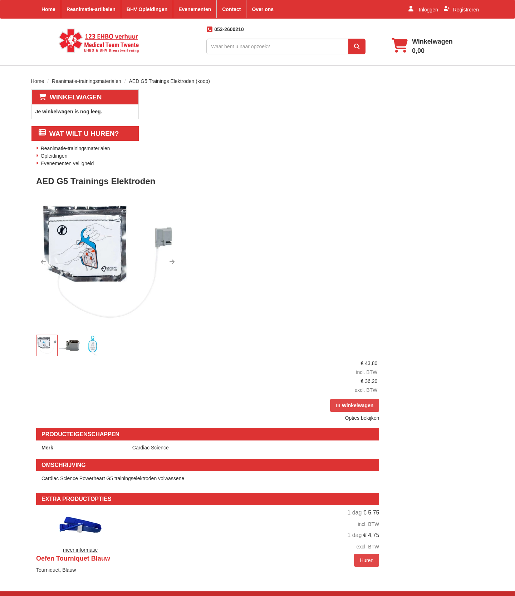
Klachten (348, 508)
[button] (156, 176)
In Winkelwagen (454, 150)
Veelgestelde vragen (285, 496)
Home (48, 9)
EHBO (194, 508)
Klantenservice (354, 484)
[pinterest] (422, 512)
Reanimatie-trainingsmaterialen (86, 80)
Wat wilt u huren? (78, 133)
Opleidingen (53, 155)
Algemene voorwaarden (289, 508)
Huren (466, 413)
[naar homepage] (87, 40)
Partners (196, 496)
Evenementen (194, 9)
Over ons (263, 9)
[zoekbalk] (263, 46)
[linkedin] (453, 493)
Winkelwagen (75, 96)
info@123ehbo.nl (61, 573)
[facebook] (422, 493)
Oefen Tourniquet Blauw (272, 366)
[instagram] (469, 493)
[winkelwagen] (418, 46)
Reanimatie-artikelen (91, 9)
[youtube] (438, 493)
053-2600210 (56, 557)
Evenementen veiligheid (67, 163)
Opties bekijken (462, 163)
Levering (272, 484)
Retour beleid (278, 520)
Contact (231, 9)
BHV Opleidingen (147, 9)
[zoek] (348, 46)
